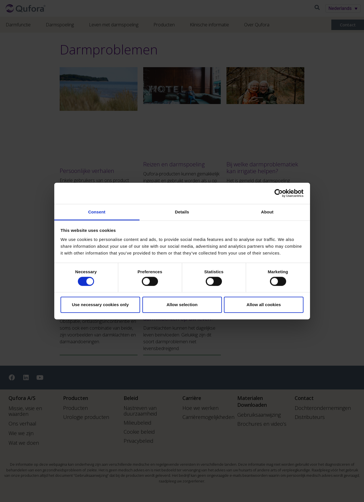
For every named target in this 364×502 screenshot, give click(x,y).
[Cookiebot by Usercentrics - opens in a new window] (278, 193)
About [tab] (267, 211)
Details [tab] (182, 211)
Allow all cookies (264, 304)
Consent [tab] (96, 211)
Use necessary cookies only (100, 304)
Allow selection (182, 304)
